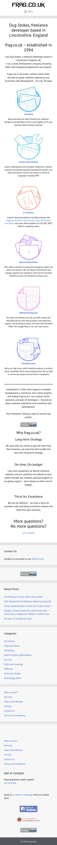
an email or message (23, 794)
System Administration (28, 262)
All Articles (9, 641)
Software (8, 668)
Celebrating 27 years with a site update (23, 596)
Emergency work (28, 363)
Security (8, 659)
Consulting (28, 114)
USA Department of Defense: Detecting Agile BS (27, 601)
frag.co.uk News (12, 645)
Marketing (9, 650)
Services (8, 696)
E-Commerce (28, 212)
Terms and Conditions (14, 715)
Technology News (12, 678)
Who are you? (10, 692)
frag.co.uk (32, 841)
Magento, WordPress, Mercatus (18, 220)
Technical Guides (12, 673)
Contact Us (9, 710)
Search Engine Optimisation (18, 655)
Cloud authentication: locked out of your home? (27, 606)
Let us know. (28, 532)
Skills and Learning (13, 664)
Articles (8, 706)
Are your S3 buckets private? (18, 618)
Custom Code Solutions (28, 162)
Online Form (38, 558)
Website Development (28, 312)
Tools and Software (13, 701)
